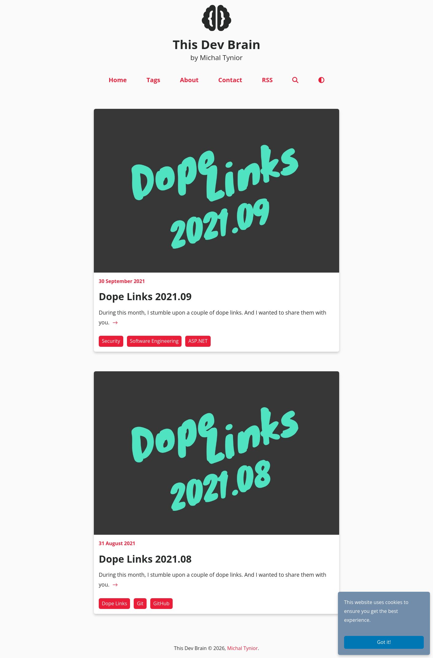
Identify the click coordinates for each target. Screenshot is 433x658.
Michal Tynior (242, 648)
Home (118, 80)
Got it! (384, 642)
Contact (230, 80)
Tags (153, 80)
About (189, 80)
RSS (267, 80)
